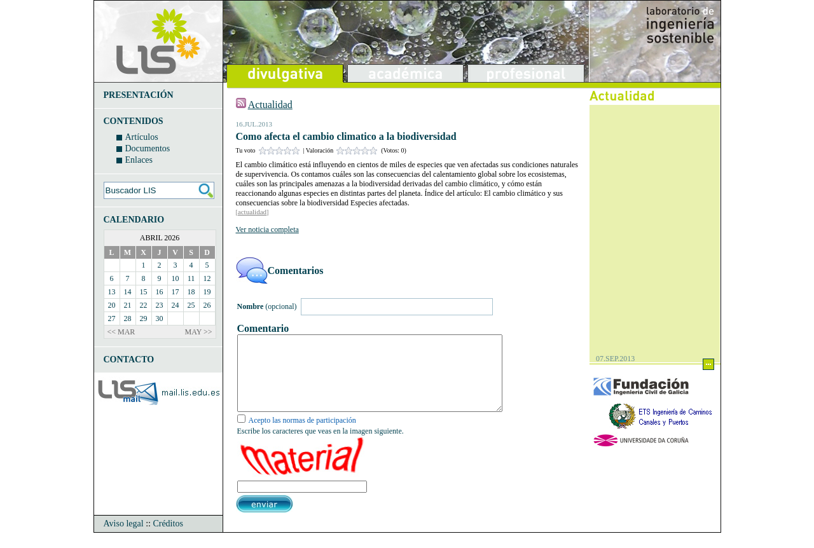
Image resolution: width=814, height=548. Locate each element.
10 (175, 278)
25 (191, 305)
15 (144, 291)
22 (144, 305)
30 (159, 318)
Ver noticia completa (267, 229)
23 (159, 305)
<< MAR (121, 331)
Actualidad (270, 104)
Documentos (147, 148)
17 (175, 291)
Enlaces (139, 160)
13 (112, 291)
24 (175, 305)
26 (207, 305)
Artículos (141, 137)
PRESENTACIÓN (139, 95)
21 (128, 305)
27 (112, 318)
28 (128, 318)
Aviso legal (124, 539)
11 (191, 278)
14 (128, 291)
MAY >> (198, 331)
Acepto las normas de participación (302, 435)
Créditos (168, 539)
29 (144, 318)
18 (191, 291)
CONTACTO (129, 359)
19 (207, 291)
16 (159, 291)
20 (112, 305)
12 (207, 278)
